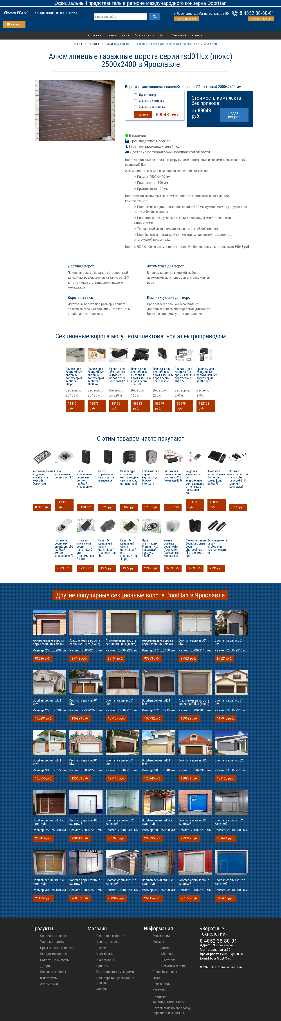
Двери (45, 966)
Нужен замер (147, 94)
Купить (143, 114)
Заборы (101, 989)
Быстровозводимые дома (115, 972)
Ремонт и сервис (173, 966)
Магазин (111, 35)
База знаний (179, 35)
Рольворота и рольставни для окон (115, 980)
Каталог (14, 24)
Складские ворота (53, 954)
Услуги (125, 35)
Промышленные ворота (57, 948)
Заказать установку (152, 106)
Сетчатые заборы (53, 972)
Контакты (197, 35)
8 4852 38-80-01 (257, 13)
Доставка (168, 960)
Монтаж (167, 954)
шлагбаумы (104, 954)
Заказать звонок (261, 18)
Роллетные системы (54, 960)
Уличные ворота (52, 941)
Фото (163, 35)
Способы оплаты (144, 35)
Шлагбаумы (48, 978)
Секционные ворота (54, 936)
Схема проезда (186, 18)
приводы (103, 966)
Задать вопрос (234, 115)
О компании (94, 35)
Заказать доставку (151, 100)
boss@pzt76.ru (220, 958)
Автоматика (49, 984)
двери (101, 948)
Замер (166, 948)
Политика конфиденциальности (169, 999)
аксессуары (105, 960)
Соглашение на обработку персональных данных (172, 1010)
